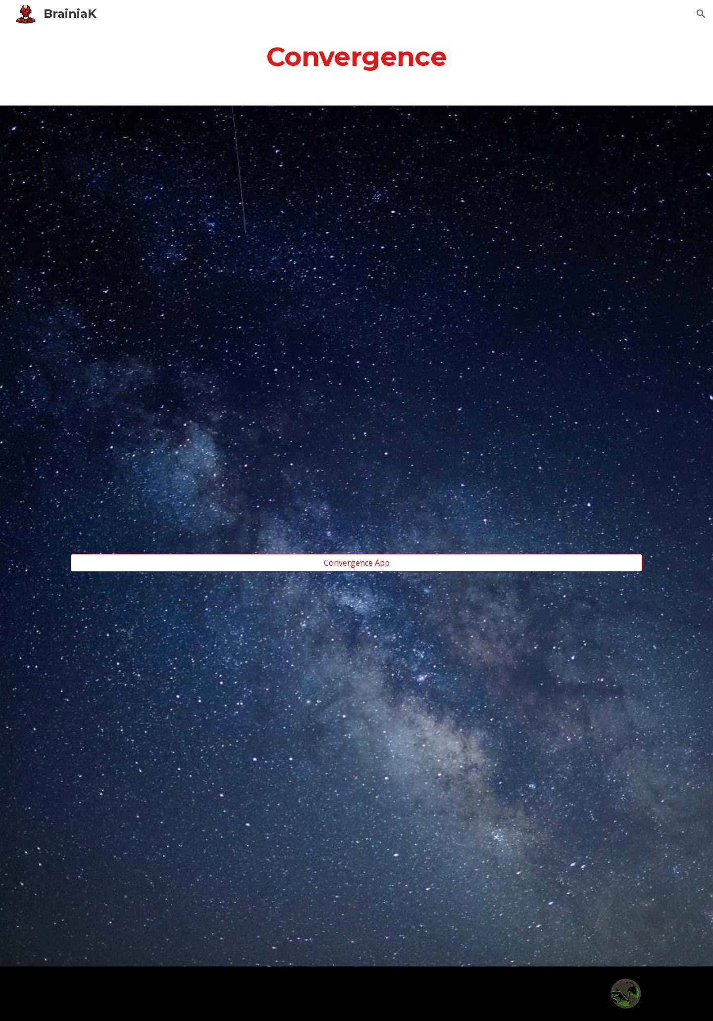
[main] (356, 56)
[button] (701, 14)
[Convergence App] (356, 562)
